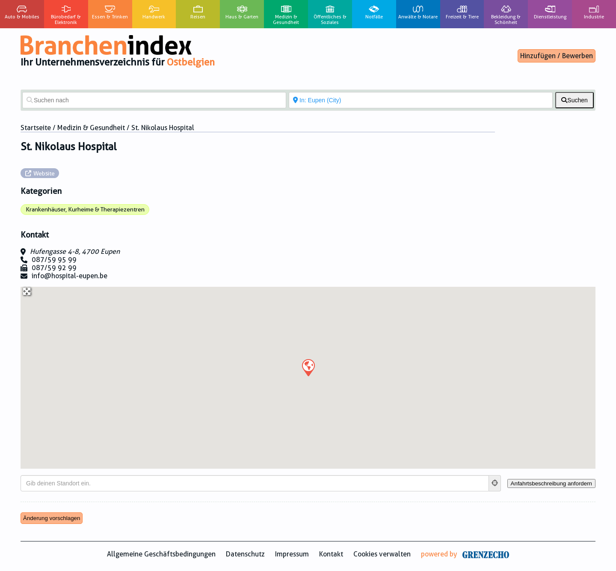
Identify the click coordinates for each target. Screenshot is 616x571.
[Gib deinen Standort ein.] (255, 483)
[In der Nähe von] (421, 100)
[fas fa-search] (574, 100)
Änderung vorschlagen (51, 518)
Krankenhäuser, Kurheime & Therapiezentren (85, 209)
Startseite (36, 128)
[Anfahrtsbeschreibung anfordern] (551, 483)
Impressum (292, 554)
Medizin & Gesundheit (91, 128)
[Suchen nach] (154, 100)
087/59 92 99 (54, 268)
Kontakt (331, 554)
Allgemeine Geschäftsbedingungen (161, 554)
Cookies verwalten (382, 554)
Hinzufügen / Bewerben (556, 56)
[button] (308, 367)
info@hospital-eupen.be (69, 276)
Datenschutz (245, 554)
